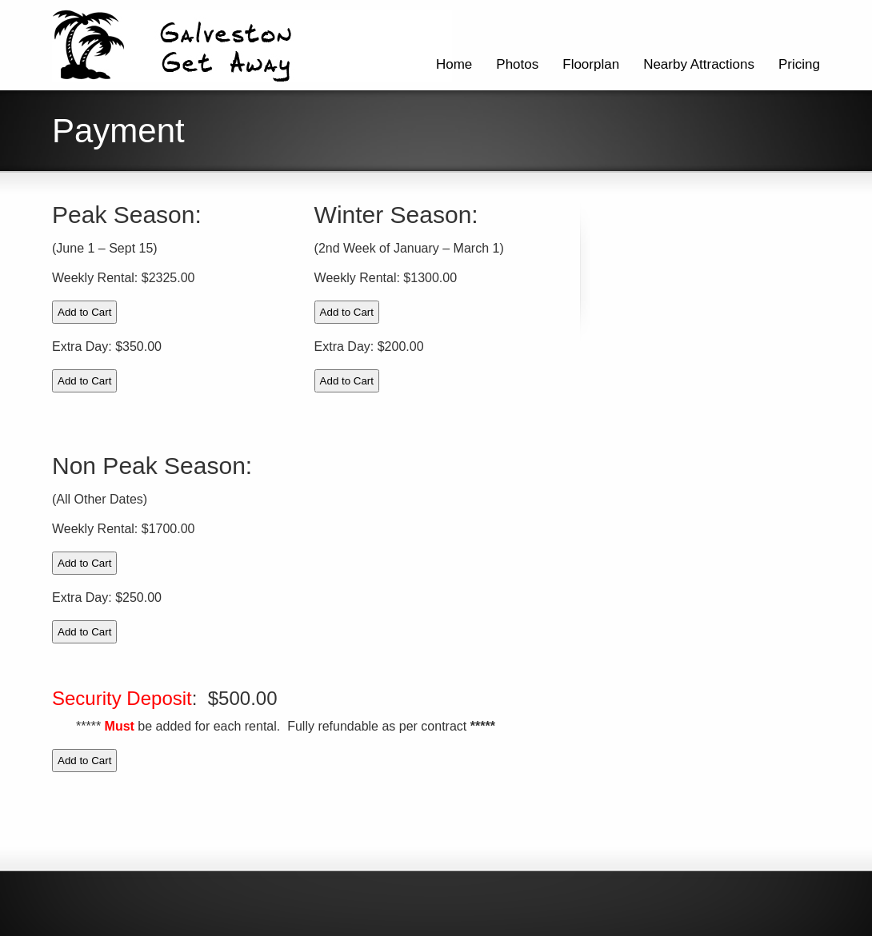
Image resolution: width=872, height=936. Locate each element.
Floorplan (590, 64)
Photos (517, 64)
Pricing (799, 64)
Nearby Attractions (698, 64)
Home (454, 64)
